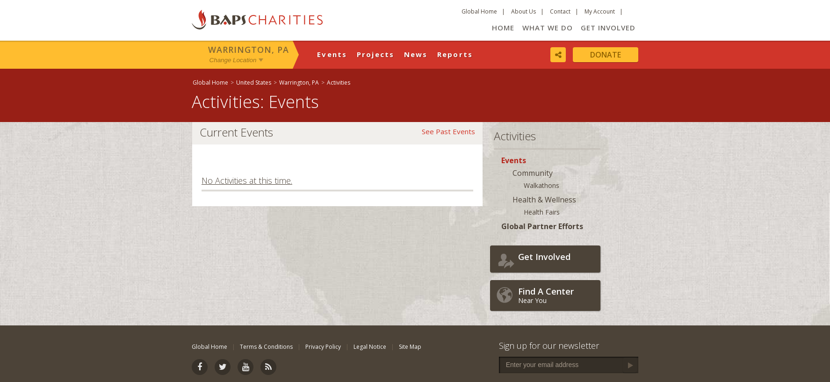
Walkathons (541, 185)
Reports (455, 54)
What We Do (547, 27)
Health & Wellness (544, 200)
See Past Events (448, 131)
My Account (600, 11)
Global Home (479, 11)
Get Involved (608, 27)
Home (503, 27)
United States (253, 82)
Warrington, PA (248, 49)
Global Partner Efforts (542, 226)
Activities (338, 82)
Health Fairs (542, 212)
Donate (605, 55)
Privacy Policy (323, 347)
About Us (523, 11)
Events (332, 54)
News (416, 54)
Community (532, 173)
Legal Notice (370, 347)
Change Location (233, 60)
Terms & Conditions (266, 347)
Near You (557, 295)
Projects (376, 54)
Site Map (410, 347)
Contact (560, 11)
